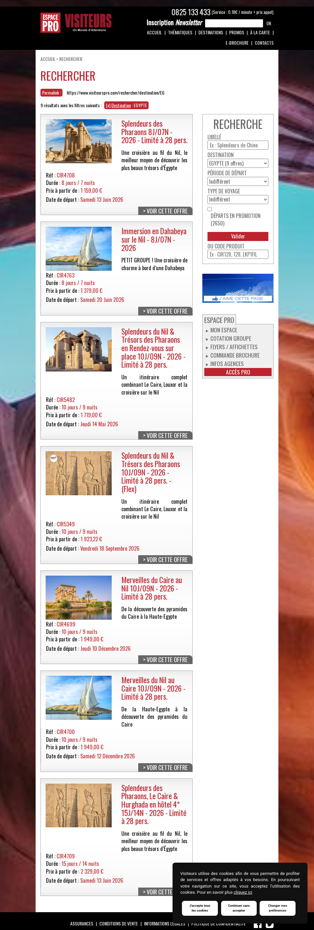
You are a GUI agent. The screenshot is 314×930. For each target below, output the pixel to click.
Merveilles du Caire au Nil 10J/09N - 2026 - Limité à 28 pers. (151, 588)
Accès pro (238, 372)
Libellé (214, 137)
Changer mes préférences (277, 908)
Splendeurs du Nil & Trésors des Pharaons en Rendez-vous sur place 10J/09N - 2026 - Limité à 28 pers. (153, 348)
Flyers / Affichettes (234, 346)
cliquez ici (243, 892)
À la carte (260, 32)
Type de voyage (223, 191)
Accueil (154, 32)
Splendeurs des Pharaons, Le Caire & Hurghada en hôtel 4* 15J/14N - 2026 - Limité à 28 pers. (153, 804)
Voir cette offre (167, 211)
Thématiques (180, 32)
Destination (220, 155)
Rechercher (70, 58)
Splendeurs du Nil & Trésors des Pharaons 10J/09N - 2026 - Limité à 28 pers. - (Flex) (150, 472)
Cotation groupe (230, 338)
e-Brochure (237, 42)
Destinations (210, 32)
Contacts (264, 42)
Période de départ (227, 173)
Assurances (81, 923)
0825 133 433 (191, 11)
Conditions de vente (118, 923)
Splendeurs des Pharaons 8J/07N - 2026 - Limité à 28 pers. (154, 131)
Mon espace (223, 330)
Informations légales (164, 923)
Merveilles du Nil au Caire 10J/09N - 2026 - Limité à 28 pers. (153, 688)
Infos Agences (227, 363)
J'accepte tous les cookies (199, 908)
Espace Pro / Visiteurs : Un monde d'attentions (76, 22)
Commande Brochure (235, 355)
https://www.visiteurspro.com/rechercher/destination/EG (115, 92)
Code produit (229, 246)
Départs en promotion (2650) (236, 219)
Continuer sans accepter (239, 908)
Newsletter (174, 22)
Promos (236, 32)
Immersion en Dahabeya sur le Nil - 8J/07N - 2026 (153, 239)
